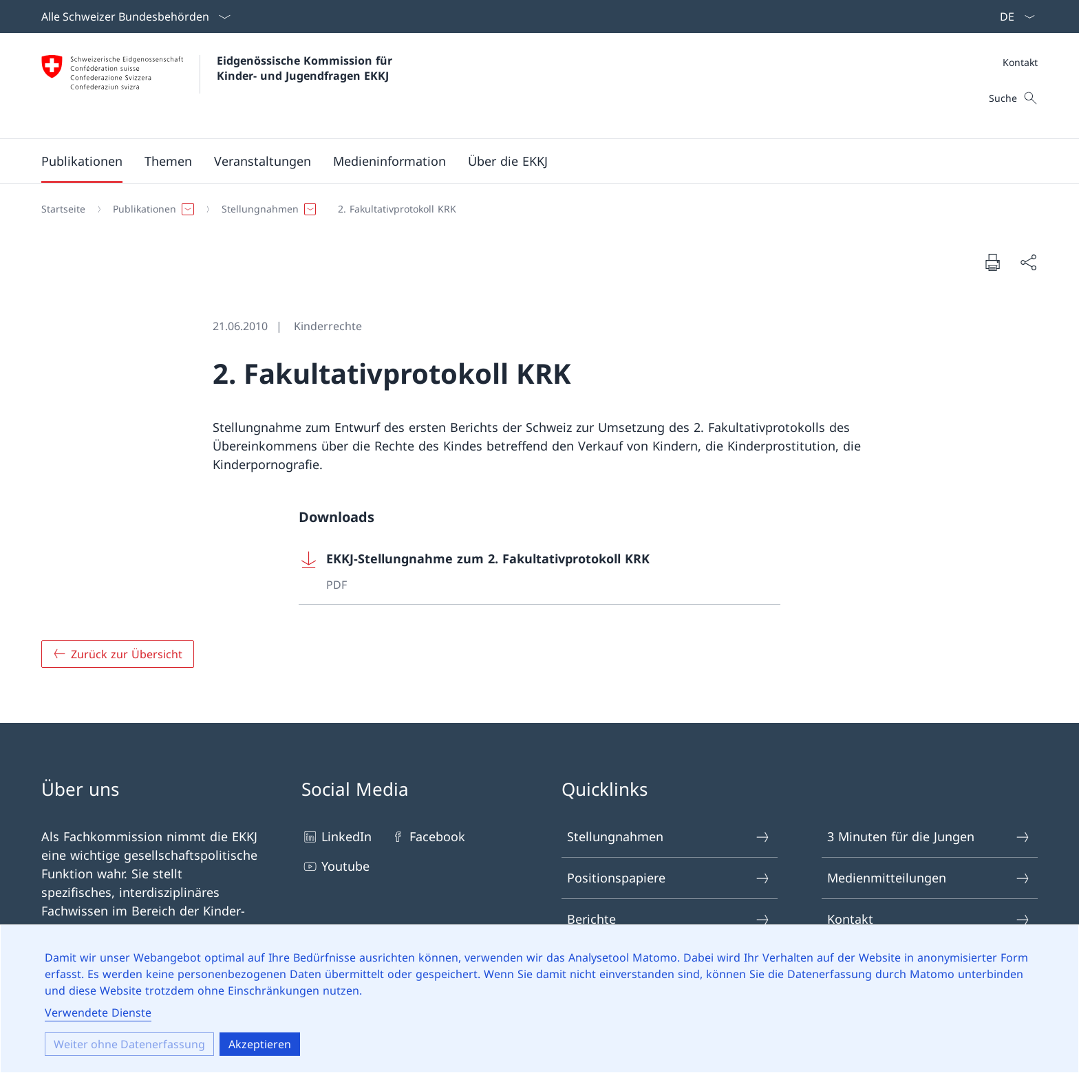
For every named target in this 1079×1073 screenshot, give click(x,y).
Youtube (335, 866)
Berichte (669, 919)
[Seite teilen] (1028, 262)
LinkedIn (336, 836)
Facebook (427, 836)
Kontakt (1020, 62)
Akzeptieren (259, 1044)
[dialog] (539, 998)
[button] (81, 161)
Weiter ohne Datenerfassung (129, 1044)
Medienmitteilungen (929, 878)
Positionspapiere (669, 878)
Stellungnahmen (669, 836)
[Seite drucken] (992, 262)
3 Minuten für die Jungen (929, 836)
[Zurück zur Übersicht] (117, 654)
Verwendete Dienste (98, 1012)
